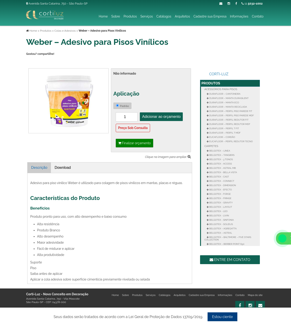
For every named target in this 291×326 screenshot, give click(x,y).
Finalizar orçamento (134, 143)
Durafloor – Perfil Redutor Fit (228, 120)
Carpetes (211, 146)
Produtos (130, 16)
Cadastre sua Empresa (209, 16)
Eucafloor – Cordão (222, 137)
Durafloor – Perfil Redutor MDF (229, 124)
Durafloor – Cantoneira (225, 94)
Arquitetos (182, 16)
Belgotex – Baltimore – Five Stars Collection (227, 238)
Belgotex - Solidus (221, 224)
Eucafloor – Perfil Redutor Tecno (231, 141)
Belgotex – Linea (219, 150)
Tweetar (32, 61)
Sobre (115, 16)
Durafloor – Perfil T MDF (225, 132)
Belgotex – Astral (220, 233)
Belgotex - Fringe (220, 198)
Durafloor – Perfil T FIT (224, 128)
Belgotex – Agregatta (223, 228)
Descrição (39, 167)
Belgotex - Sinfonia (221, 220)
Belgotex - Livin (219, 215)
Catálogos (163, 16)
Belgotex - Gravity (221, 202)
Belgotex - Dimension (222, 185)
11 (252, 3)
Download (63, 167)
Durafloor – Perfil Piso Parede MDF (231, 115)
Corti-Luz (218, 74)
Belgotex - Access (220, 163)
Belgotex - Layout (220, 207)
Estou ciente (222, 317)
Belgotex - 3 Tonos (221, 159)
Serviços (146, 16)
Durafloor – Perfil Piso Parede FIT (230, 111)
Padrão (122, 106)
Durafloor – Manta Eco (224, 102)
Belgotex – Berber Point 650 (226, 244)
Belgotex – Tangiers (221, 155)
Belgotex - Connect (221, 181)
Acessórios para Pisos (220, 89)
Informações (239, 16)
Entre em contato (230, 260)
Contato (257, 16)
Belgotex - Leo (218, 211)
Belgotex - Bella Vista (223, 172)
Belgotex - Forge (220, 194)
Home (103, 16)
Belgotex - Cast (219, 176)
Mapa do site (255, 295)
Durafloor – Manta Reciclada (228, 107)
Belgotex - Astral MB (222, 168)
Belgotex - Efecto (220, 189)
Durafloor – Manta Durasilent (228, 98)
